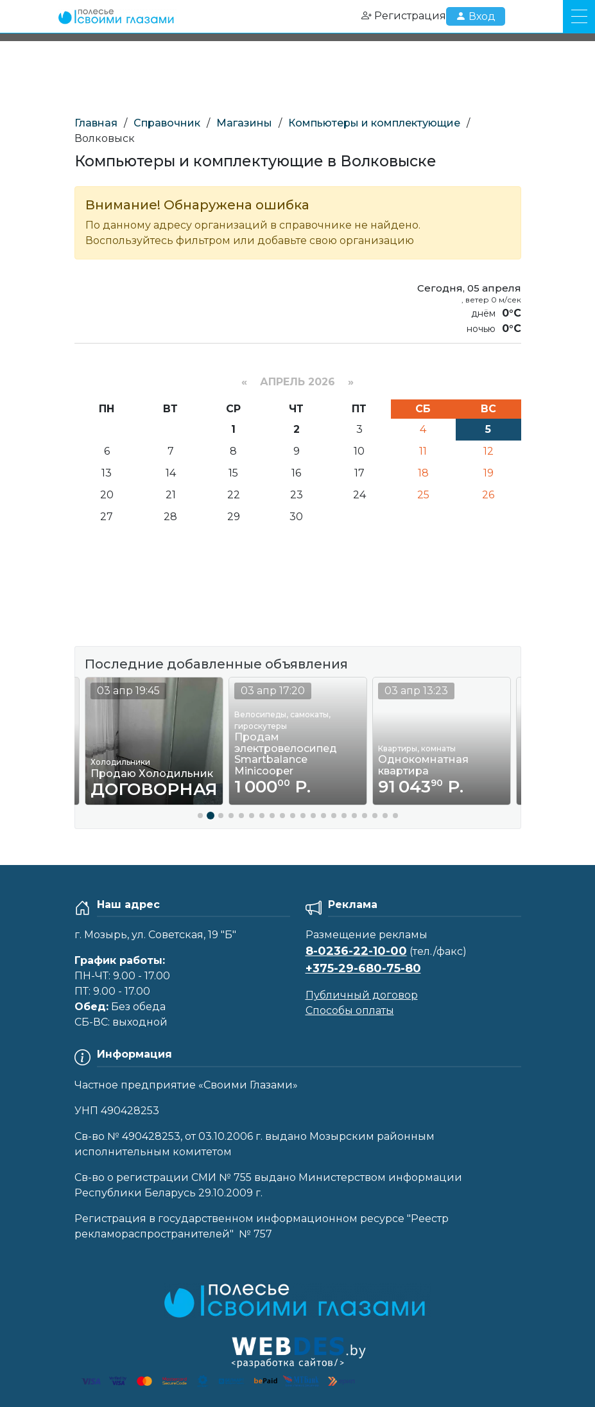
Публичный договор (362, 995)
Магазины (244, 123)
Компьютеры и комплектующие (374, 123)
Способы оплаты (350, 1010)
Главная (95, 123)
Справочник (167, 123)
